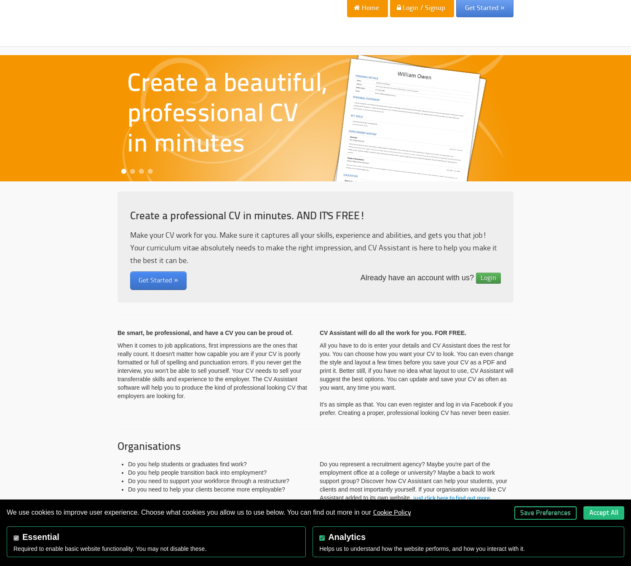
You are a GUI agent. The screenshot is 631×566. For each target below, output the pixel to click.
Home (366, 8)
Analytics (347, 537)
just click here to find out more (451, 498)
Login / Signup (421, 8)
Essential (40, 537)
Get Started (485, 8)
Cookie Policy (392, 513)
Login (488, 278)
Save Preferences (545, 513)
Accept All (603, 513)
